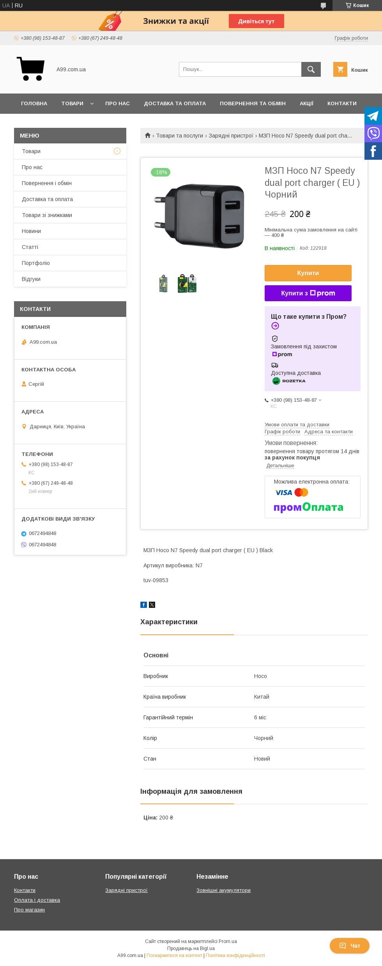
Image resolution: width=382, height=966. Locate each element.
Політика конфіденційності (235, 955)
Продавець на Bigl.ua (191, 948)
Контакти (342, 103)
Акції (306, 103)
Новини (31, 231)
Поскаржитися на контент (174, 955)
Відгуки (31, 279)
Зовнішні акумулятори (223, 890)
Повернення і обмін (47, 183)
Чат (349, 945)
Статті (30, 247)
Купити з (308, 293)
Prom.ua (228, 941)
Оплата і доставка (37, 900)
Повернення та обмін (253, 103)
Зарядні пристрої (231, 135)
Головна (34, 103)
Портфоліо (36, 263)
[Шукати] (311, 69)
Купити (308, 273)
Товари (72, 103)
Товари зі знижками (47, 215)
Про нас (117, 103)
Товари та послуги (179, 135)
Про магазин (29, 910)
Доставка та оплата (175, 103)
